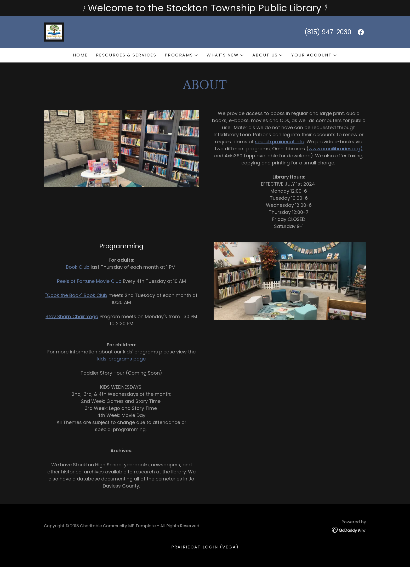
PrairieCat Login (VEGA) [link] (205, 547)
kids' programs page (121, 359)
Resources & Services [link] (126, 55)
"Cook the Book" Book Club (76, 295)
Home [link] (80, 55)
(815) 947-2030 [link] (327, 32)
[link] (54, 31)
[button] (181, 55)
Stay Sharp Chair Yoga (71, 316)
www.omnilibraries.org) (336, 148)
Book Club (77, 267)
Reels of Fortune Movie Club (89, 281)
